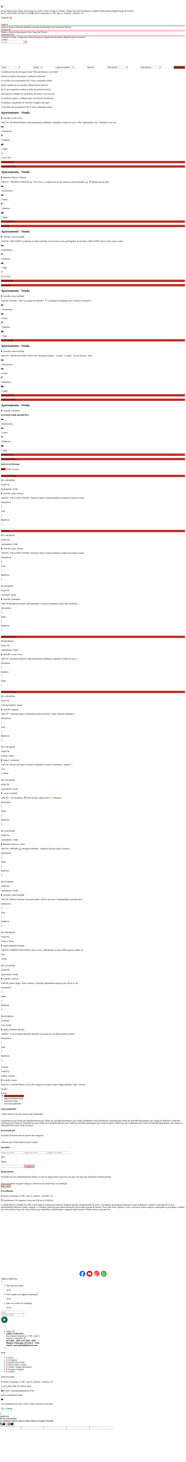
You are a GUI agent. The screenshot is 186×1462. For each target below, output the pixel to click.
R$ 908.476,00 (7, 455)
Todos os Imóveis (8, 27)
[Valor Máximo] (150, 67)
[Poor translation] (10, 1424)
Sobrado (19, 27)
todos (3, 469)
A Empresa (54, 11)
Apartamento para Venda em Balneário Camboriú (158, 1121)
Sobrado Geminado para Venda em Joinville (119, 1121)
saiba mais (5, 1186)
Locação (15, 469)
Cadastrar (29, 1166)
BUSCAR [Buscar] (179, 67)
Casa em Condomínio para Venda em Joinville (138, 1123)
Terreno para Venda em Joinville (46, 1121)
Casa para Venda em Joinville (42, 1123)
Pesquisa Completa (91, 11)
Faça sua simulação (58, 1183)
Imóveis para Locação (33, 11)
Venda (8, 469)
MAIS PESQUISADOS (14, 1096)
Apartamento (45, 27)
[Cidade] (64, 67)
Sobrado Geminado (32, 27)
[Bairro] (90, 67)
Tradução (6, 18)
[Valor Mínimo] (117, 67)
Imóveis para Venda (15, 11)
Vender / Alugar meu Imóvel (71, 11)
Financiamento (105, 11)
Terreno (68, 27)
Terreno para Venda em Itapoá (20, 1125)
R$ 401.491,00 (7, 281)
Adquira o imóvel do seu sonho (36, 1183)
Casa (53, 27)
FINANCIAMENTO (12, 1104)
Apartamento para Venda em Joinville (17, 1121)
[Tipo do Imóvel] (11, 67)
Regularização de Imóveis (123, 11)
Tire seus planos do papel (12, 1183)
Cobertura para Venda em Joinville (70, 1123)
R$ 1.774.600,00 (8, 221)
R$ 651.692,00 (7, 340)
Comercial (60, 27)
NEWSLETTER (11, 1101)
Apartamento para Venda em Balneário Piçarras (81, 1121)
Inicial (3, 11)
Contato (45, 11)
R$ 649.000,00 (7, 162)
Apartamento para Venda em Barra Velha (102, 1123)
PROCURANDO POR (13, 1098)
